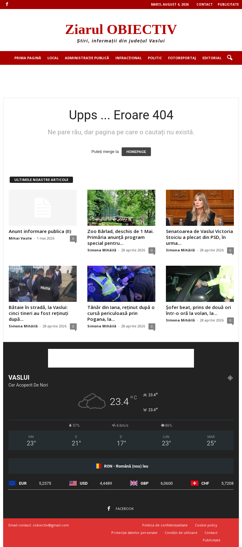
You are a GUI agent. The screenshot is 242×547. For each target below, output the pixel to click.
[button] (229, 58)
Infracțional (128, 57)
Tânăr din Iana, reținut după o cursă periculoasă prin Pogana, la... (121, 313)
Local (53, 57)
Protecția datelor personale (134, 532)
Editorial (211, 57)
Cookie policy (206, 525)
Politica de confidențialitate (165, 525)
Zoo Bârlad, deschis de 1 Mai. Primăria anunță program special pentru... (120, 237)
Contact (204, 4)
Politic (155, 57)
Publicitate (228, 4)
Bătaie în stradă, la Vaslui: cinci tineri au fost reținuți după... (38, 313)
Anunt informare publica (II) (40, 231)
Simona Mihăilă (101, 250)
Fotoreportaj (182, 57)
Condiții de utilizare (181, 532)
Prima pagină (27, 57)
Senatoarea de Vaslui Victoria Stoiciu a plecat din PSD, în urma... (199, 237)
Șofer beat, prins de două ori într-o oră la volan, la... (198, 310)
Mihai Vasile (20, 238)
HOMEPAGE (136, 152)
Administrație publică (87, 57)
